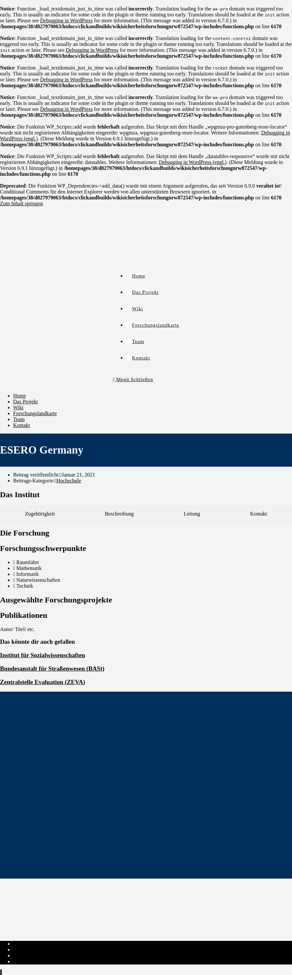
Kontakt (21, 425)
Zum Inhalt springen (21, 203)
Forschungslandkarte (35, 413)
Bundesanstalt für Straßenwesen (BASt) (52, 668)
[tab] (40, 514)
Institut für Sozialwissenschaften (42, 655)
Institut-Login (27, 961)
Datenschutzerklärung (36, 949)
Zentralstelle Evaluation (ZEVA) (42, 682)
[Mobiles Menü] (133, 379)
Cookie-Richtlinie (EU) (38, 955)
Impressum (24, 943)
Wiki (18, 407)
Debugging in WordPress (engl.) (192, 162)
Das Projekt (25, 401)
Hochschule (68, 480)
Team (19, 419)
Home (19, 395)
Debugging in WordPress (66, 20)
